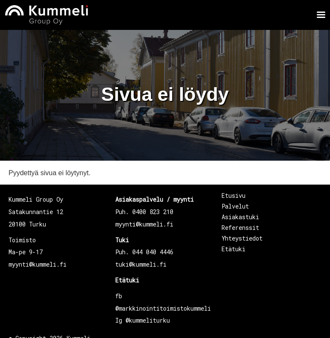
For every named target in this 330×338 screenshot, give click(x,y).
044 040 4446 (152, 252)
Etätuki (127, 280)
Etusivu (233, 195)
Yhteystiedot (242, 238)
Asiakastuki (240, 217)
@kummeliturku (148, 320)
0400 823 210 (152, 212)
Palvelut (235, 206)
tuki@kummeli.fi (140, 264)
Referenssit (240, 227)
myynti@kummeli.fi (38, 264)
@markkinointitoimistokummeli (163, 308)
